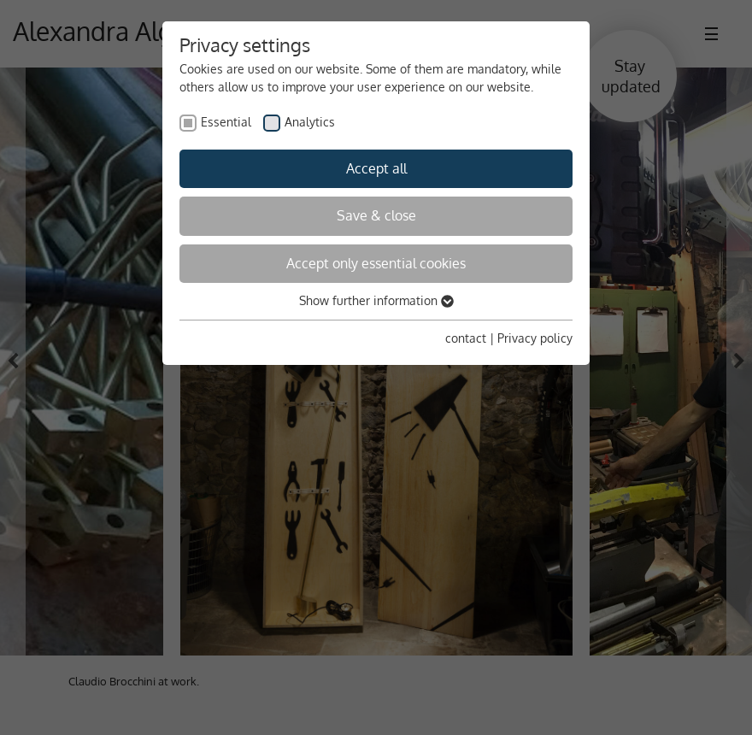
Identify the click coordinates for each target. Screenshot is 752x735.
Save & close (376, 215)
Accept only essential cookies (376, 263)
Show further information (376, 300)
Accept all (376, 168)
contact (465, 338)
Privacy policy (535, 338)
